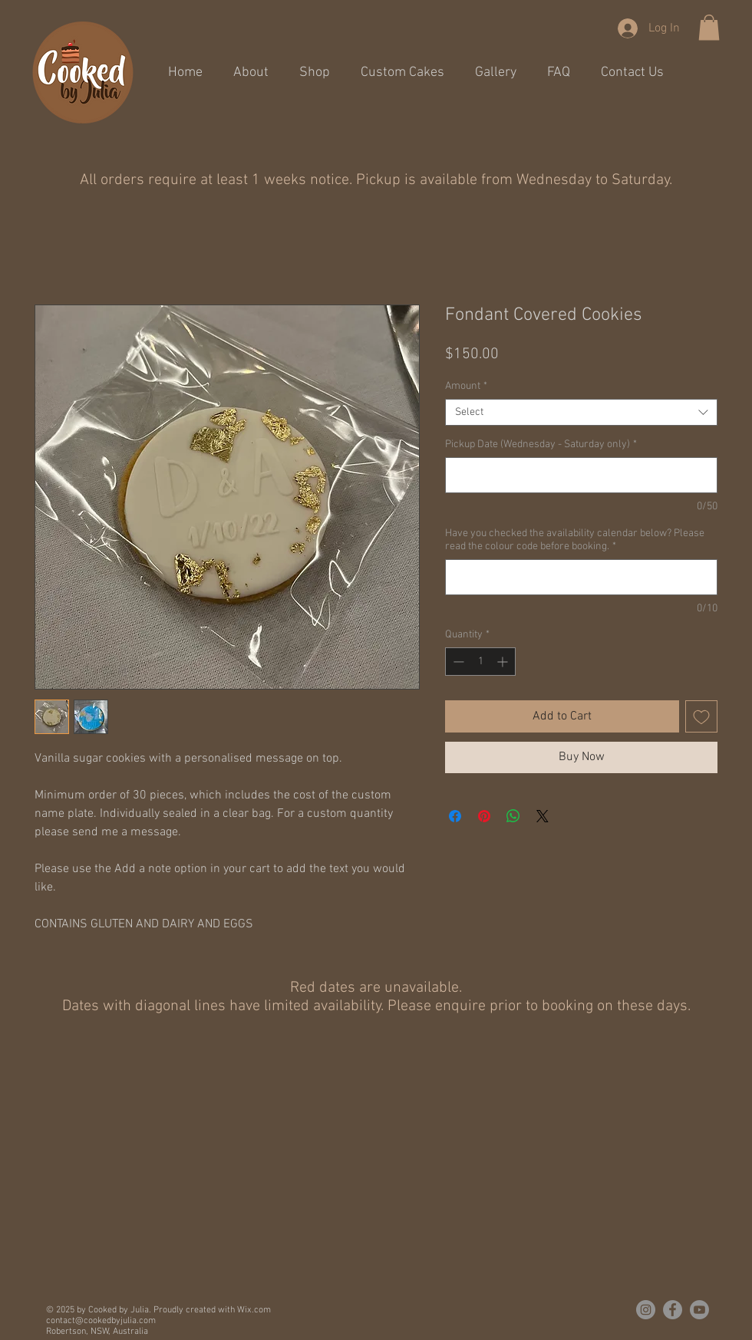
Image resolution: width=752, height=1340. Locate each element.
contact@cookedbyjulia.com (101, 1320)
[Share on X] (542, 816)
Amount (466, 386)
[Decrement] (457, 661)
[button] (709, 27)
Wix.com (254, 1310)
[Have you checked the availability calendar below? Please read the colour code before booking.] (581, 577)
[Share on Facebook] (455, 816)
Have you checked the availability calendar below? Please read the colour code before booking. (574, 540)
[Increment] (503, 661)
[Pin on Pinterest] (484, 816)
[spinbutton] (480, 661)
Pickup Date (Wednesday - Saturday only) (541, 444)
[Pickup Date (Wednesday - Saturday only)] (581, 475)
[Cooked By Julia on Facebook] (672, 1309)
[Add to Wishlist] (701, 716)
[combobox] (581, 412)
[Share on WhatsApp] (513, 816)
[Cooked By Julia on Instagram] (645, 1309)
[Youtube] (699, 1309)
